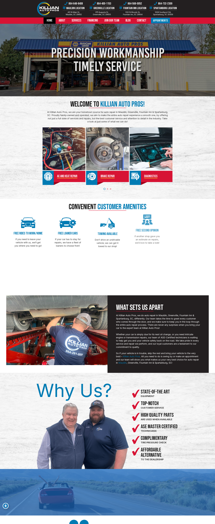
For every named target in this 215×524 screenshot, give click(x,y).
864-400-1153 (104, 3)
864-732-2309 (165, 3)
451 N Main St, (74, 13)
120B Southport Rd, (163, 13)
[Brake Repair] (107, 156)
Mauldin (131, 362)
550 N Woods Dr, (132, 13)
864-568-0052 (135, 3)
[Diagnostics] (118, 156)
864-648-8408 (76, 3)
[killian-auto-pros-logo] (48, 8)
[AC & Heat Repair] (97, 156)
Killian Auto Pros (140, 356)
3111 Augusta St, (102, 13)
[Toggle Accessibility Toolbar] (6, 506)
